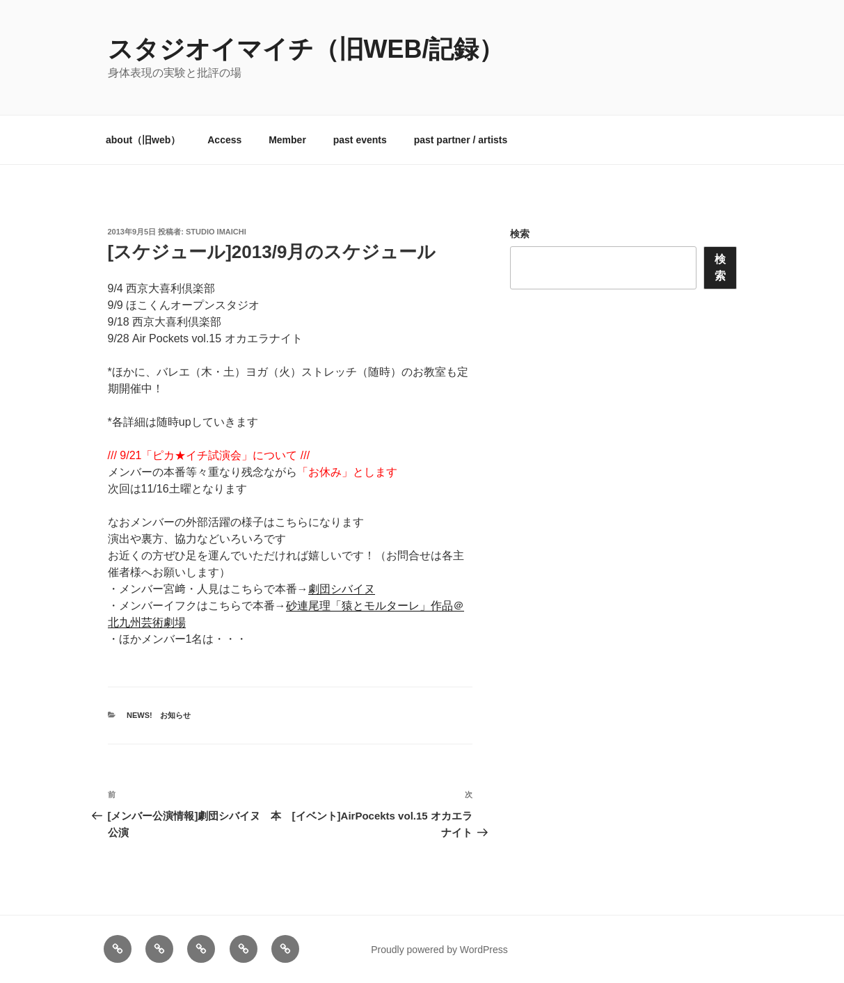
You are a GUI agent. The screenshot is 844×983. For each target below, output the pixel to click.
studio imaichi (216, 231)
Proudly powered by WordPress (439, 949)
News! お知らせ (159, 715)
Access (224, 139)
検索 (520, 233)
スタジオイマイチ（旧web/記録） (306, 49)
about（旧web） (143, 139)
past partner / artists (461, 139)
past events (360, 139)
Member (287, 139)
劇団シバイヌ (341, 589)
